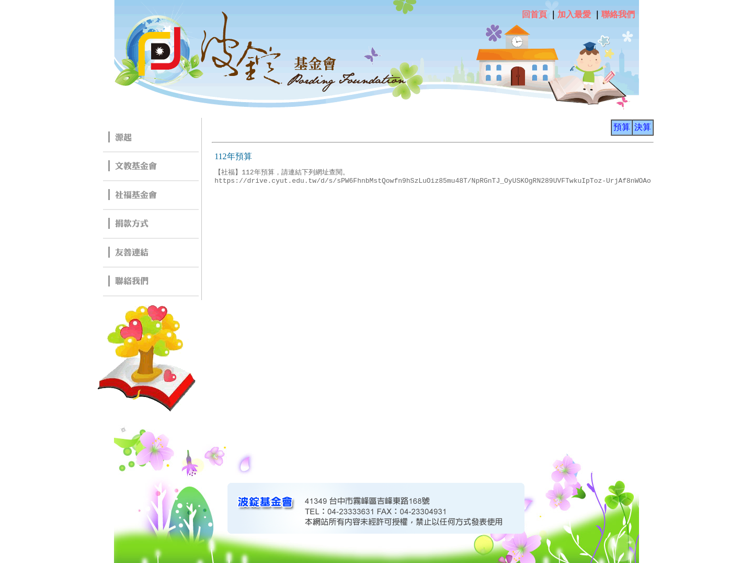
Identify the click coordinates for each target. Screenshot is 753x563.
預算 (621, 127)
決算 (642, 127)
